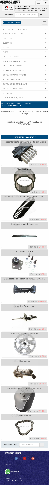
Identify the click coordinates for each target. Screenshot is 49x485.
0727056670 (15, 471)
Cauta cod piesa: (10, 444)
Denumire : (9, 15)
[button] (8, 8)
